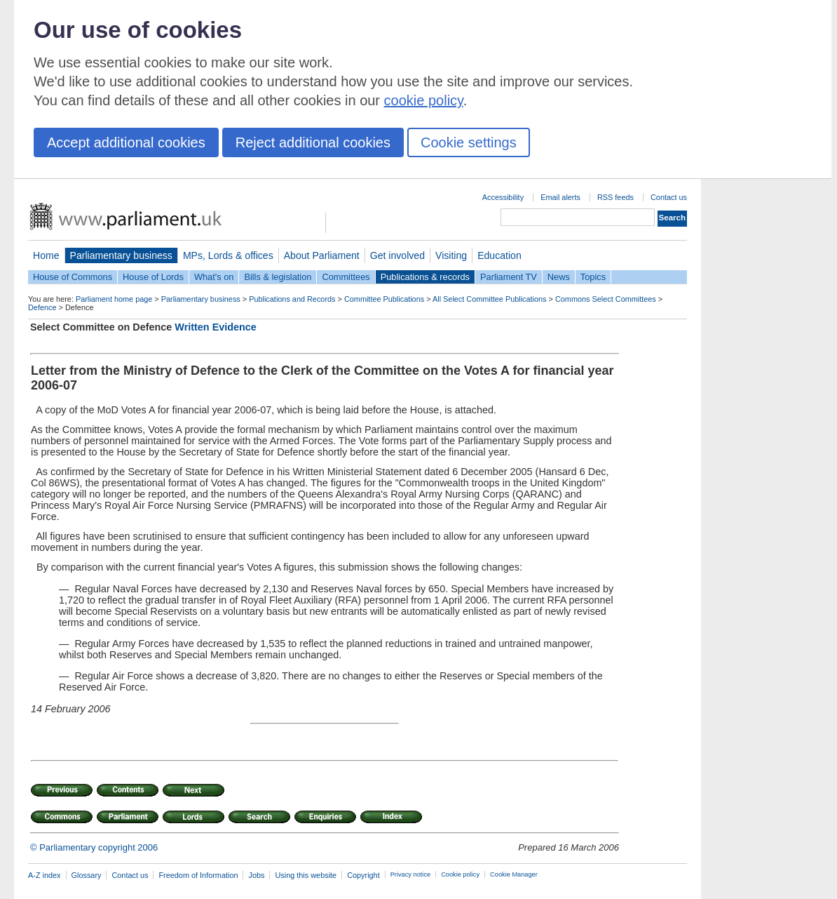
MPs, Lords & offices (228, 255)
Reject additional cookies (313, 142)
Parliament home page (114, 299)
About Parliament (322, 255)
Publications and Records (292, 299)
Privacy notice (410, 874)
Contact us (669, 197)
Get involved (397, 255)
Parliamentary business (121, 255)
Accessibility (503, 197)
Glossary (87, 875)
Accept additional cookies (126, 142)
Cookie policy (460, 874)
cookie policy (423, 100)
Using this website (305, 875)
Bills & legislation (277, 277)
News (558, 277)
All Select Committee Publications (490, 299)
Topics (593, 277)
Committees (345, 277)
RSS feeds (615, 197)
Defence (42, 307)
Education (499, 255)
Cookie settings (469, 142)
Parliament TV (508, 277)
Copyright (363, 875)
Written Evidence (216, 327)
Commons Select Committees (605, 299)
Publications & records (425, 277)
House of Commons (72, 277)
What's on (214, 277)
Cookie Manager (514, 874)
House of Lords (153, 277)
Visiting (451, 255)
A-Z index (44, 875)
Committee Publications (384, 299)
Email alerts (560, 197)
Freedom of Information (198, 875)
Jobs (256, 875)
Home (46, 255)
